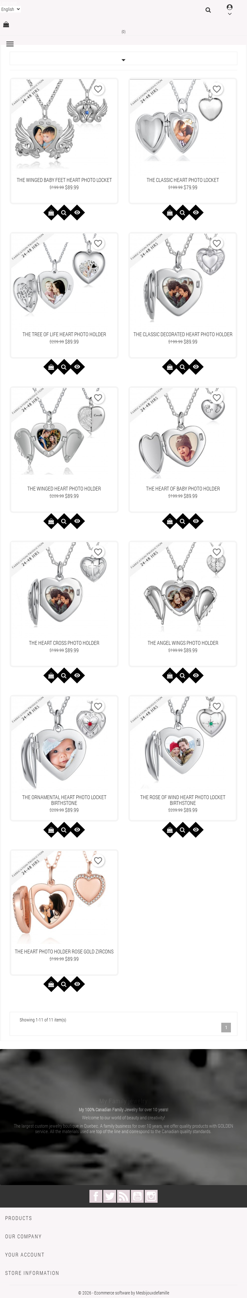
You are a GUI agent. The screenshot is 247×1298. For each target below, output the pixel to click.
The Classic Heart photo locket (183, 179)
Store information (32, 1272)
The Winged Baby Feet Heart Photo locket (64, 179)
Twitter (109, 1196)
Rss (123, 1196)
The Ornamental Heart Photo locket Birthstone (64, 800)
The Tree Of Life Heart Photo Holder (64, 334)
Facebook (95, 1196)
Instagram (151, 1196)
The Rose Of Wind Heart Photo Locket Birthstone (182, 800)
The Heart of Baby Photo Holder (183, 488)
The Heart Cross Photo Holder (64, 642)
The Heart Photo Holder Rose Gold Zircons (64, 951)
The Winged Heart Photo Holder (64, 488)
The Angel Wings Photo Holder (183, 642)
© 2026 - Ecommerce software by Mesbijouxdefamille (123, 1293)
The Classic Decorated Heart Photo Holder (183, 334)
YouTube (137, 1196)
